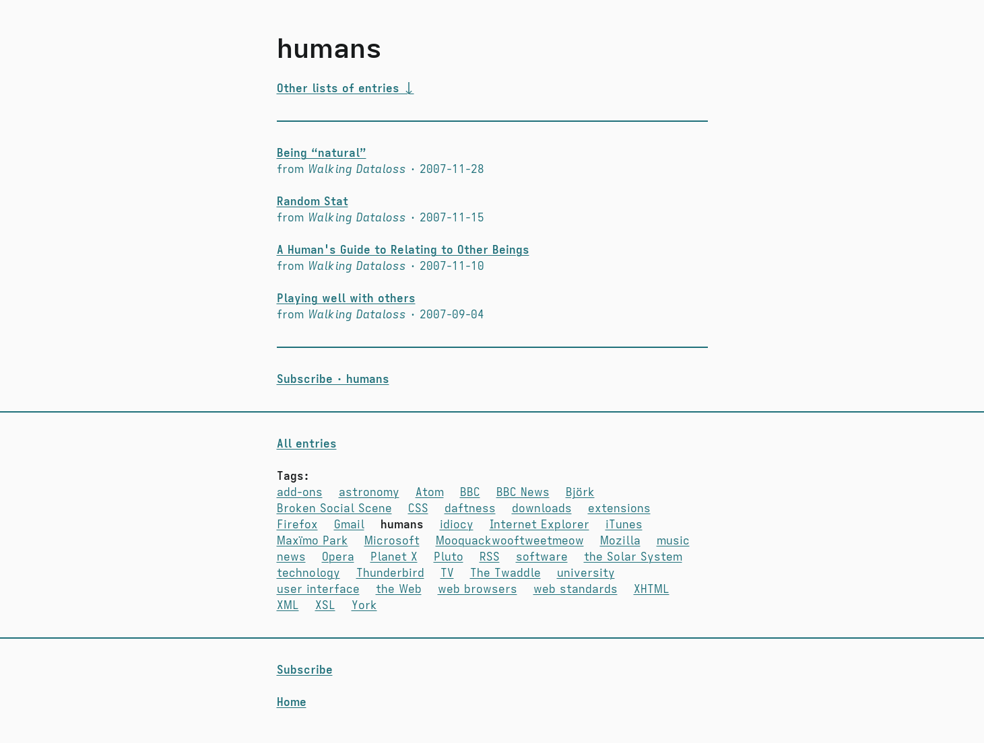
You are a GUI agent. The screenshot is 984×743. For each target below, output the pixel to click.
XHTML (651, 589)
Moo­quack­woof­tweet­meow (510, 541)
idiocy (456, 525)
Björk (580, 492)
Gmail (349, 525)
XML (288, 605)
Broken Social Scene (334, 509)
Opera (338, 557)
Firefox (297, 525)
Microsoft (392, 541)
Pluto (448, 557)
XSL (325, 605)
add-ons (300, 492)
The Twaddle (505, 573)
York (364, 605)
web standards (575, 589)
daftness (470, 509)
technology (308, 573)
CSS (418, 509)
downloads (542, 509)
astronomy (369, 492)
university (586, 573)
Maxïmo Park (312, 541)
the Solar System (633, 557)
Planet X (394, 557)
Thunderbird (390, 573)
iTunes (624, 525)
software (542, 557)
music (673, 541)
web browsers (477, 589)
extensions (619, 509)
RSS (490, 557)
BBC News (523, 492)
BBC (470, 492)
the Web (399, 589)
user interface (318, 589)
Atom (430, 492)
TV (447, 573)
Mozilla (620, 541)
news (291, 557)
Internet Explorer (539, 525)
